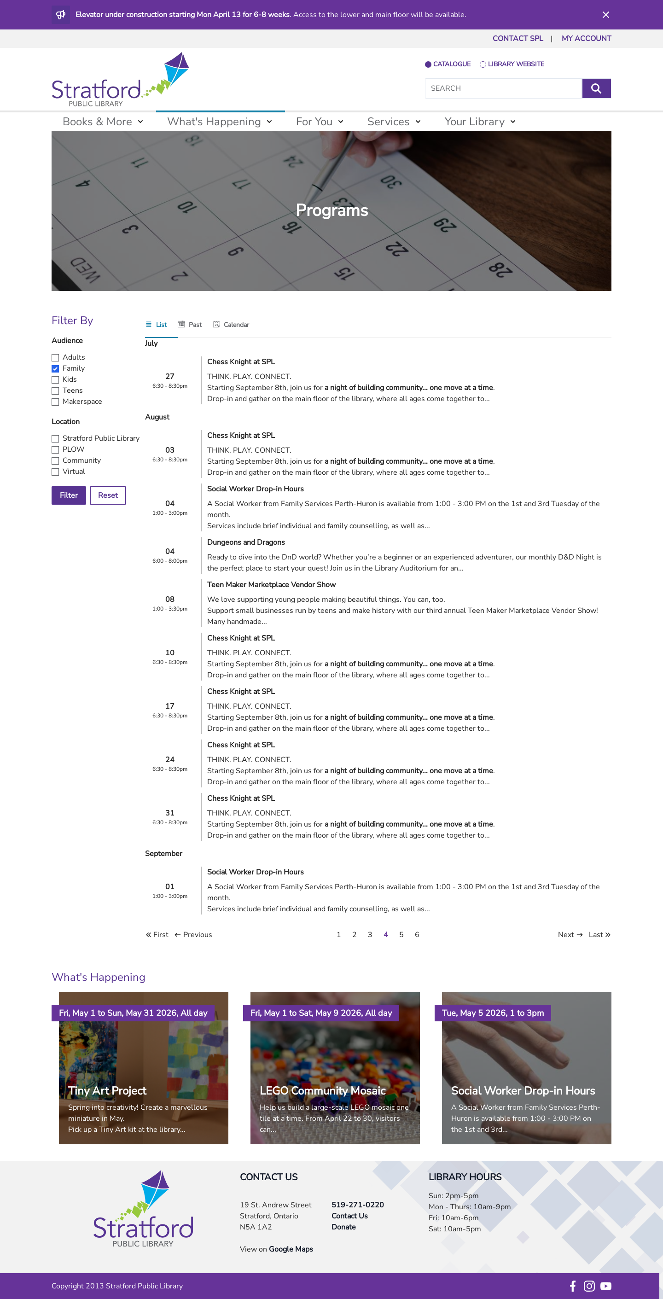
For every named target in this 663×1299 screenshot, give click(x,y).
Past (195, 324)
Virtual (74, 471)
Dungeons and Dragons (246, 542)
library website (516, 64)
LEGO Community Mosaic (322, 1090)
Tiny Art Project (107, 1090)
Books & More (97, 121)
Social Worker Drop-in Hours (255, 489)
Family (74, 368)
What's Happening (214, 121)
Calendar (236, 324)
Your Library (475, 121)
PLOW (74, 449)
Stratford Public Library (101, 438)
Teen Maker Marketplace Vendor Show (271, 585)
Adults (74, 357)
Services (388, 121)
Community (82, 460)
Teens (73, 390)
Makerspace (82, 401)
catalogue (452, 64)
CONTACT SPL (518, 39)
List (161, 324)
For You (314, 121)
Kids (70, 379)
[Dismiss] (606, 15)
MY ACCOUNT (586, 39)
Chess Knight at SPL (241, 362)
